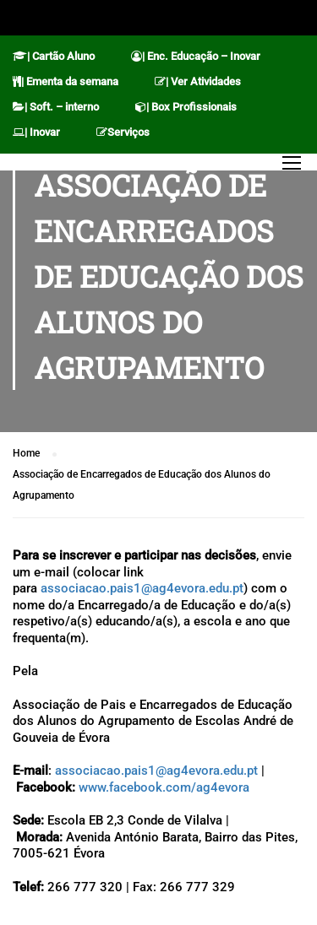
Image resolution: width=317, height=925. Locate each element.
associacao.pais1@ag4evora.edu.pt (142, 588)
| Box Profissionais (186, 106)
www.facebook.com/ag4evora (164, 787)
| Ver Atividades (198, 81)
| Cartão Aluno (54, 56)
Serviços (123, 132)
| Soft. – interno (56, 106)
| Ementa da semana (65, 81)
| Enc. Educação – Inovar (195, 56)
